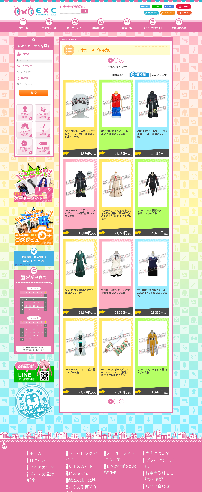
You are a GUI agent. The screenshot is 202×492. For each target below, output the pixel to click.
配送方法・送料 (82, 479)
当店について (157, 453)
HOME (63, 39)
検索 (84, 11)
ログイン (38, 460)
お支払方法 (78, 473)
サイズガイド (80, 466)
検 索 (34, 92)
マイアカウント (44, 467)
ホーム (36, 453)
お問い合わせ (157, 485)
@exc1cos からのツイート (24, 265)
